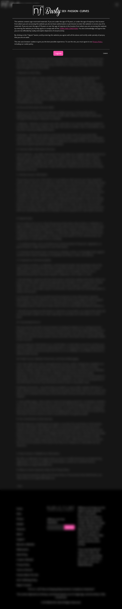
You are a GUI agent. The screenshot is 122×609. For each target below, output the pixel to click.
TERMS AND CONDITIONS (69, 28)
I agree (58, 53)
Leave (105, 53)
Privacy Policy (97, 42)
